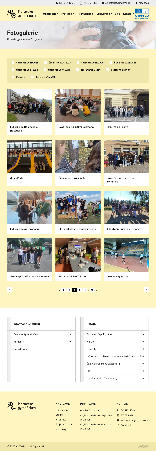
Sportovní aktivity (120, 69)
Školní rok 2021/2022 (27, 69)
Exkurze (20, 77)
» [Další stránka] (146, 290)
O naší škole (49, 13)
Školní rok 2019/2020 (59, 69)
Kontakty (128, 13)
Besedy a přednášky (46, 77)
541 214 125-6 (67, 3)
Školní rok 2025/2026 (27, 62)
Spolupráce (103, 13)
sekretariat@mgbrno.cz (118, 3)
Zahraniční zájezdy (90, 69)
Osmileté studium (89, 410)
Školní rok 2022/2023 (125, 62)
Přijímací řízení (85, 13)
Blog (117, 13)
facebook (144, 3)
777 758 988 (90, 3)
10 (92, 290)
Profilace (66, 13)
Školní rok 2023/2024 (92, 62)
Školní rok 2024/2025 (60, 62)
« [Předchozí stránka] (9, 290)
